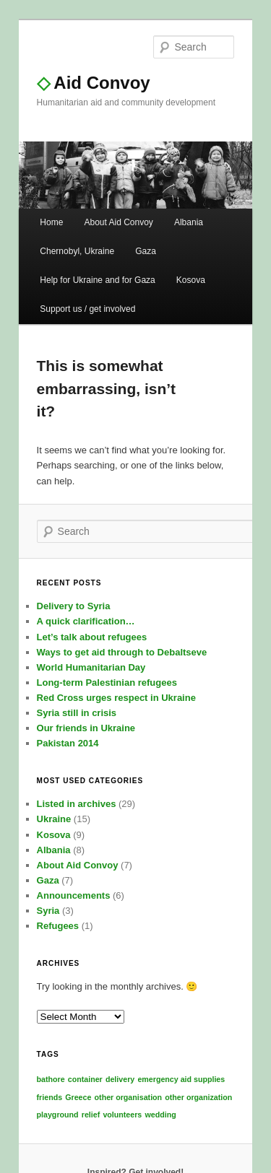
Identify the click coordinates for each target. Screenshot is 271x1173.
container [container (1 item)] (85, 1079)
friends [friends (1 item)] (50, 1097)
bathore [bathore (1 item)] (51, 1079)
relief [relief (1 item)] (91, 1114)
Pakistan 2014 (68, 743)
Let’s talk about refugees (92, 637)
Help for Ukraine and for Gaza (97, 280)
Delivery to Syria (74, 606)
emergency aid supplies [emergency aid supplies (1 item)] (181, 1079)
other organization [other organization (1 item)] (198, 1097)
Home (51, 222)
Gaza (145, 251)
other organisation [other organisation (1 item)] (129, 1097)
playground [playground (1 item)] (58, 1114)
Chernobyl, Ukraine (77, 251)
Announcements (74, 895)
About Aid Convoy (118, 222)
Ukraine (54, 819)
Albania (188, 222)
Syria (48, 910)
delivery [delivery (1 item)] (120, 1079)
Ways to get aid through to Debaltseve (122, 652)
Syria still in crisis (77, 712)
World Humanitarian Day (91, 667)
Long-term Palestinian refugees (107, 682)
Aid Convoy (93, 82)
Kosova (190, 280)
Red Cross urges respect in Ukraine (116, 697)
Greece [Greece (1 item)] (78, 1097)
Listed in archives (76, 803)
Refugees (58, 925)
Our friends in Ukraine (86, 728)
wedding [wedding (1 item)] (160, 1114)
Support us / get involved (87, 309)
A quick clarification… (86, 621)
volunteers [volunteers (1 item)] (122, 1114)
